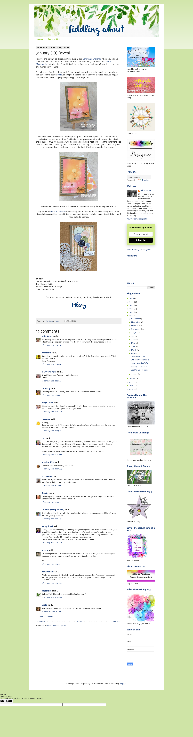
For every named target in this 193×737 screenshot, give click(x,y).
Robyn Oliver (48, 403)
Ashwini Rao (47, 572)
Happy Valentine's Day (140, 363)
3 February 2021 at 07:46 (52, 469)
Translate (143, 180)
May (133, 343)
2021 (131, 316)
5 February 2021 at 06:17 (52, 564)
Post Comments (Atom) (57, 626)
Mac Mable (47, 477)
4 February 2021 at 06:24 (52, 543)
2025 (131, 302)
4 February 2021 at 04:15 (51, 519)
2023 (131, 309)
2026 (131, 298)
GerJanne (46, 420)
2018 (131, 386)
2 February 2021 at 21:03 (51, 395)
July (133, 336)
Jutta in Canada (58, 212)
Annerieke (46, 353)
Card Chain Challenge (92, 59)
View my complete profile (137, 219)
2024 (131, 305)
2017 (131, 389)
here (60, 75)
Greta (44, 605)
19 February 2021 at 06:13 (52, 612)
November (136, 322)
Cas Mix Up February (139, 370)
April (133, 347)
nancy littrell (48, 527)
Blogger (123, 684)
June (133, 340)
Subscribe (141, 240)
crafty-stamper (49, 372)
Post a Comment (46, 617)
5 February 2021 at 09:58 (52, 597)
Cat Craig (46, 389)
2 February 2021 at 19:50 (52, 364)
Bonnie (45, 493)
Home (40, 39)
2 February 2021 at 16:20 (52, 345)
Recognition (54, 39)
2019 (131, 382)
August (134, 333)
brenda (45, 550)
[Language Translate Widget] (139, 177)
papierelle (46, 591)
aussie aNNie (48, 462)
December (135, 319)
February (135, 354)
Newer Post (41, 622)
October (135, 326)
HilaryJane (146, 191)
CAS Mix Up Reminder (140, 360)
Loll (43, 439)
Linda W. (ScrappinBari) (53, 510)
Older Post (116, 622)
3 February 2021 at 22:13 (51, 502)
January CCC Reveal (139, 367)
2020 (131, 379)
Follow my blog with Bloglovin (139, 250)
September (136, 329)
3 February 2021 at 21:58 (51, 486)
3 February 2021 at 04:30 (52, 412)
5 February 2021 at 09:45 (52, 583)
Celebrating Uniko (138, 357)
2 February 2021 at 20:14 (51, 381)
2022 (131, 312)
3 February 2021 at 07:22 (52, 455)
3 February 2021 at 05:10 (52, 431)
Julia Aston (47, 336)
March (134, 350)
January (134, 374)
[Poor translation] (9, 701)
